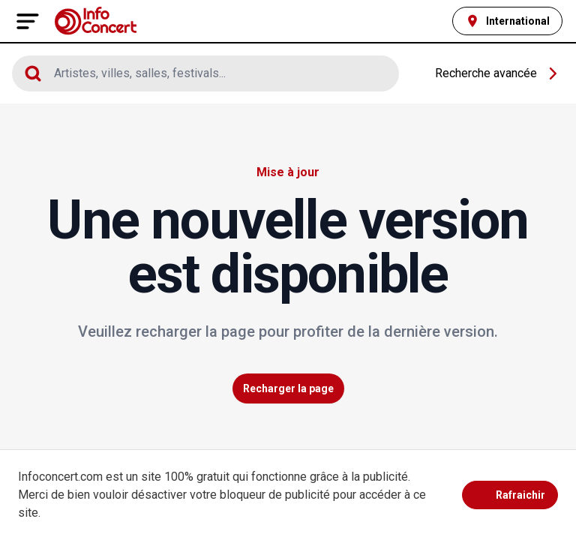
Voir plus (520, 416)
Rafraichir (510, 495)
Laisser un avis (478, 291)
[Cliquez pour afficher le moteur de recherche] (205, 74)
